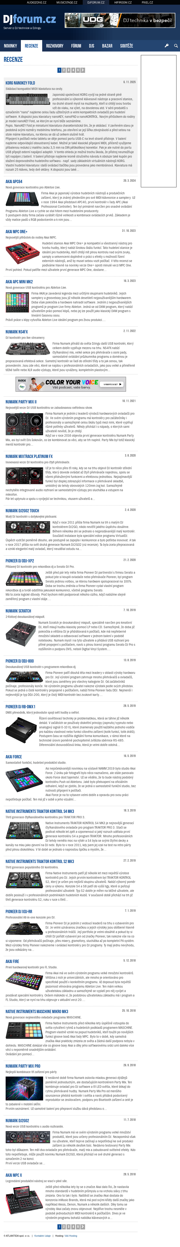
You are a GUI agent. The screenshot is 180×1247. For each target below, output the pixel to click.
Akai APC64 (14, 181)
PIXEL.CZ (147, 2)
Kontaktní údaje (42, 1236)
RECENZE (31, 45)
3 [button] (68, 69)
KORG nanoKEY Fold (20, 82)
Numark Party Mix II (21, 401)
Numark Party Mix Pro (23, 1065)
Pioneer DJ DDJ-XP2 (20, 560)
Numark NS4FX (17, 331)
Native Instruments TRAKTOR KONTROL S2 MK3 (40, 861)
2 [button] (63, 69)
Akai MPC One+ (16, 231)
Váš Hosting (70, 1236)
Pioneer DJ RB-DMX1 (20, 706)
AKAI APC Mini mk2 (19, 281)
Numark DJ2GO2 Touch (22, 510)
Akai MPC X (14, 1174)
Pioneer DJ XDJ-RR (19, 911)
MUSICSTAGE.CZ (66, 2)
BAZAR (107, 45)
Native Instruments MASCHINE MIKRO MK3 (37, 1011)
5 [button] (78, 69)
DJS (91, 45)
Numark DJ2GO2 (17, 1120)
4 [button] (73, 69)
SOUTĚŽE (126, 45)
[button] (82, 70)
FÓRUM (76, 45)
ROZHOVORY (54, 45)
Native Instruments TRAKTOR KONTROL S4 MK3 (40, 810)
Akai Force (14, 756)
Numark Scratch (18, 610)
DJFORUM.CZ (96, 2)
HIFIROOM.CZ (123, 2)
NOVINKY (10, 45)
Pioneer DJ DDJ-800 (20, 660)
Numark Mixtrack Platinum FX (29, 456)
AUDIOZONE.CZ (36, 2)
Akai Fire (12, 961)
